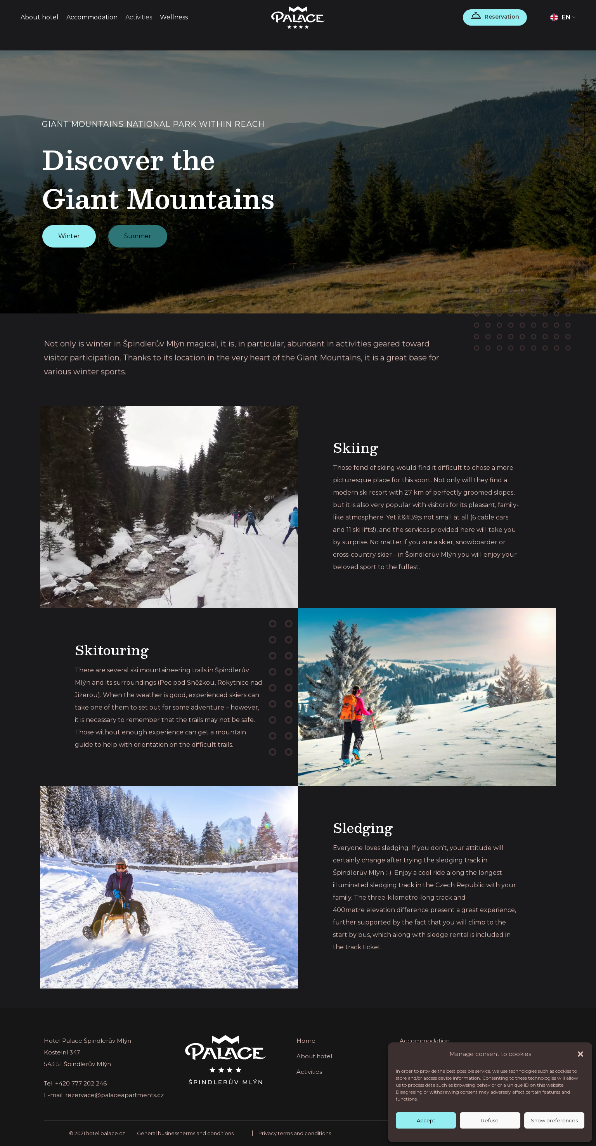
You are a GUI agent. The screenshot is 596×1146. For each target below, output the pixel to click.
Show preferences (554, 1120)
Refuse (490, 1120)
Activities (309, 1071)
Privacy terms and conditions (294, 1133)
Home (305, 1040)
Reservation (502, 16)
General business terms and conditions (185, 1133)
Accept (426, 1120)
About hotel (314, 1056)
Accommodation (425, 1040)
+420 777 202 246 (81, 1083)
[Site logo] (298, 17)
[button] (580, 1054)
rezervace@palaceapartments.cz (114, 1095)
